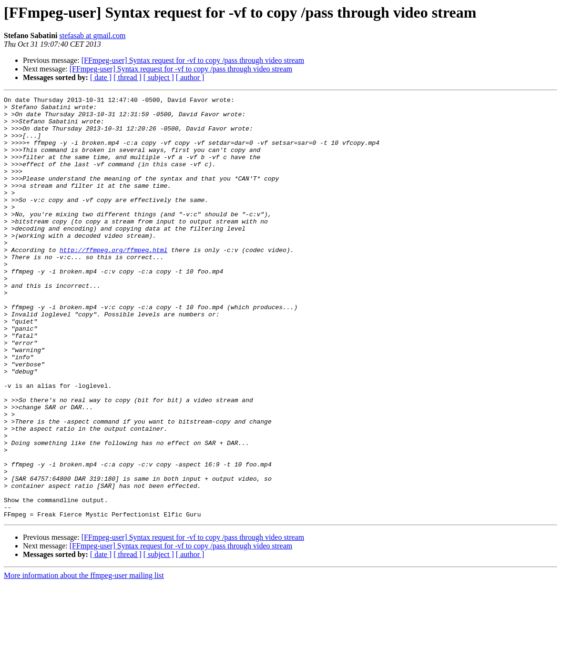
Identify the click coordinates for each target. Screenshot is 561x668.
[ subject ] (158, 77)
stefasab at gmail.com (92, 35)
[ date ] (101, 77)
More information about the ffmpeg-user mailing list (84, 660)
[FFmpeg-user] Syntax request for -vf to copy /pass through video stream (193, 60)
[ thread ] (127, 77)
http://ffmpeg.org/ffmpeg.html (113, 281)
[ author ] (190, 77)
